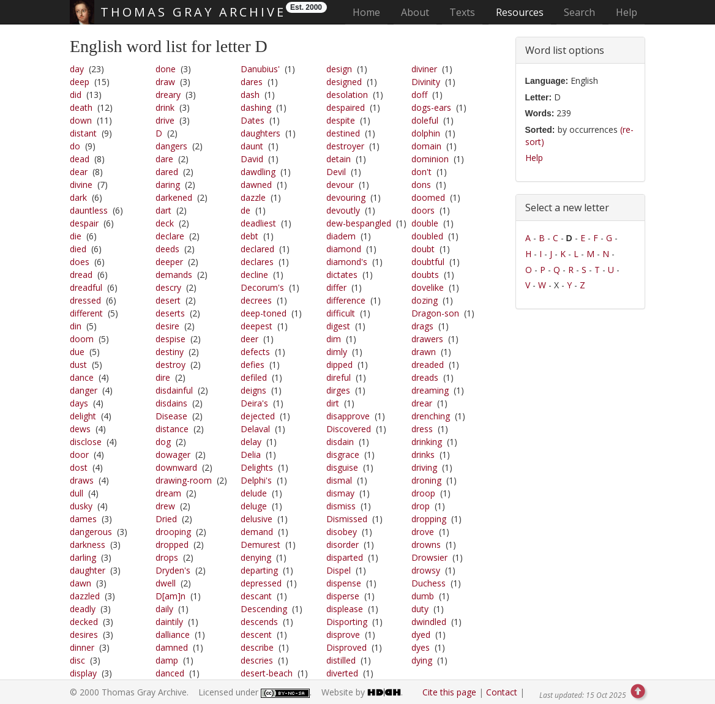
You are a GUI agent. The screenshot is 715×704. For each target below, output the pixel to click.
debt (249, 236)
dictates (342, 274)
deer (249, 339)
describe (257, 647)
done (165, 69)
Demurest (260, 544)
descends (259, 621)
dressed (85, 300)
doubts (425, 274)
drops (166, 557)
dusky (81, 506)
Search (579, 12)
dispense (343, 583)
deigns (253, 390)
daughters (260, 133)
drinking (426, 441)
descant (256, 596)
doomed (428, 197)
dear (79, 172)
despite (340, 120)
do (75, 146)
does (79, 262)
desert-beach (267, 673)
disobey (341, 531)
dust (78, 364)
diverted (342, 673)
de (245, 210)
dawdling (258, 172)
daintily (169, 621)
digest (338, 326)
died (78, 249)
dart (163, 210)
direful (338, 377)
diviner (424, 69)
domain (426, 146)
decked (84, 621)
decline (254, 274)
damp (166, 660)
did (75, 94)
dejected (258, 416)
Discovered (348, 429)
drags (422, 326)
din (75, 326)
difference (345, 300)
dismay (340, 493)
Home (370, 12)
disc (77, 660)
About (415, 12)
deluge (254, 506)
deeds (167, 249)
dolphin (425, 133)
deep (79, 82)
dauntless (89, 210)
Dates (252, 120)
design (339, 69)
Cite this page (449, 692)
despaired (345, 107)
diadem (341, 236)
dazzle (253, 197)
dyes (420, 647)
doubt (423, 249)
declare (169, 236)
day (77, 69)
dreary (168, 94)
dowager (172, 454)
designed (344, 82)
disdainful (174, 390)
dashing (256, 107)
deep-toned (263, 313)
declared (257, 249)
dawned (256, 184)
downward (176, 467)
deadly (82, 609)
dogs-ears (431, 107)
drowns (426, 544)
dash (250, 94)
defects (255, 352)
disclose (86, 441)
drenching (430, 416)
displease (344, 609)
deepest (256, 326)
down (81, 120)
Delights (257, 467)
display (83, 673)
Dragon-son (435, 313)
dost (79, 467)
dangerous (91, 531)
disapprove (348, 416)
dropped (172, 544)
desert (168, 300)
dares (252, 82)
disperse (342, 596)
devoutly (343, 210)
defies (252, 364)
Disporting (346, 621)
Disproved (346, 647)
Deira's (254, 403)
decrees (256, 300)
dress (422, 429)
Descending (264, 609)
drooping (173, 531)
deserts (170, 313)
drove (422, 531)
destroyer (345, 146)
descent (256, 634)
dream (168, 493)
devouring (345, 197)
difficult (340, 313)
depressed (261, 583)
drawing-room (183, 480)
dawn (80, 583)
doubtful (427, 262)
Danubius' (260, 69)
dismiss (341, 506)
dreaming (430, 390)
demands (173, 274)
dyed (420, 634)
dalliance (172, 634)
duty (420, 609)
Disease (171, 416)
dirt (332, 403)
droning (426, 480)
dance (82, 377)
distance (172, 429)
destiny (169, 352)
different (86, 313)
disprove (343, 634)
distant (83, 133)
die (75, 236)
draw (165, 82)
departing (259, 570)
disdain (340, 441)
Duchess (428, 583)
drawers (427, 339)
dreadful (86, 287)
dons (421, 184)
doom (82, 339)
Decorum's (262, 287)
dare (164, 159)
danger (83, 390)
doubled (427, 236)
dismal (339, 480)
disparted (344, 557)
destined (343, 133)
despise (170, 339)
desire (167, 326)
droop (423, 493)
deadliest (258, 223)
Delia (251, 454)
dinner (82, 647)
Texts (462, 12)
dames (83, 519)
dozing (424, 300)
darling (83, 557)
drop (420, 506)
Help (626, 12)
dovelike (427, 287)
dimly (336, 352)
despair (84, 223)
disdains (171, 403)
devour (340, 184)
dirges (338, 390)
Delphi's (256, 480)
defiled (254, 377)
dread (81, 274)
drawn (423, 352)
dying (421, 660)
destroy (170, 364)
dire (162, 377)
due (77, 352)
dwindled (428, 621)
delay (251, 441)
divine (81, 184)
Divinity (425, 82)
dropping (428, 519)
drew (165, 506)
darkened (173, 197)
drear (421, 403)
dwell (165, 583)
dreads (424, 377)
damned (171, 647)
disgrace (342, 454)
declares (257, 262)
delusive (256, 519)
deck (164, 223)
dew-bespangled (358, 223)
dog (163, 441)
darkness (87, 544)
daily (164, 609)
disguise (342, 467)
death (81, 107)
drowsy (425, 570)
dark (78, 197)
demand (257, 531)
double (424, 223)
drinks (423, 454)
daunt (252, 146)
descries (257, 660)
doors (423, 210)
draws (82, 480)
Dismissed (346, 519)
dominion (430, 159)
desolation (347, 94)
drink (164, 107)
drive (164, 120)
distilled (341, 660)
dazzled (85, 596)
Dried (166, 519)
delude (254, 493)
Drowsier (429, 557)
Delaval (255, 429)
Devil (336, 172)
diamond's (346, 262)
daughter (87, 570)
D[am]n (170, 596)
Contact (501, 692)
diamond (343, 249)
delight (83, 416)
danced (169, 673)
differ (336, 287)
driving (424, 467)
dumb (422, 596)
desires (84, 634)
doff (419, 94)
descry (168, 287)
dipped (339, 364)
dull (76, 493)
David (252, 159)
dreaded (427, 364)
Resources (520, 12)
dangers (171, 146)
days (79, 403)
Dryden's (172, 570)
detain (338, 159)
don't (421, 172)
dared (166, 172)
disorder (342, 544)
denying (256, 557)
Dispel (338, 570)
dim (333, 339)
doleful (424, 120)
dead (79, 159)
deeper (169, 262)
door (79, 454)
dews (80, 429)
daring (167, 184)
